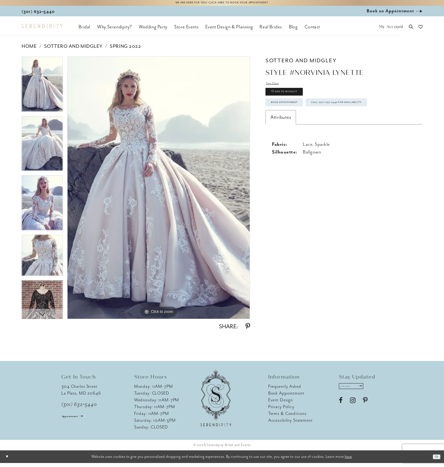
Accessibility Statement (290, 424)
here (348, 460)
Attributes (280, 156)
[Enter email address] (359, 392)
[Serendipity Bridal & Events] (42, 30)
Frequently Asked (284, 390)
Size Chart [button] (276, 89)
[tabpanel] (42, 90)
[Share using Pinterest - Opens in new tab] (247, 330)
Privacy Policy (281, 410)
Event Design (280, 404)
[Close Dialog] (9, 460)
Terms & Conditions (287, 417)
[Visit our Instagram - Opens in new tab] (353, 408)
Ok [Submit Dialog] (434, 460)
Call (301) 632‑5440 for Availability (317, 138)
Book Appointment (298, 120)
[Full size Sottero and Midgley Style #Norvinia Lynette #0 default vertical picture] (159, 192)
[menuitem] (84, 31)
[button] (391, 31)
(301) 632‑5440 (79, 408)
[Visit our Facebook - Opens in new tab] (341, 408)
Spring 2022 (125, 50)
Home (29, 50)
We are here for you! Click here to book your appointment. (222, 5)
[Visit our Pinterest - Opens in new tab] (365, 408)
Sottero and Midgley (73, 50)
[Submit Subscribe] (375, 392)
